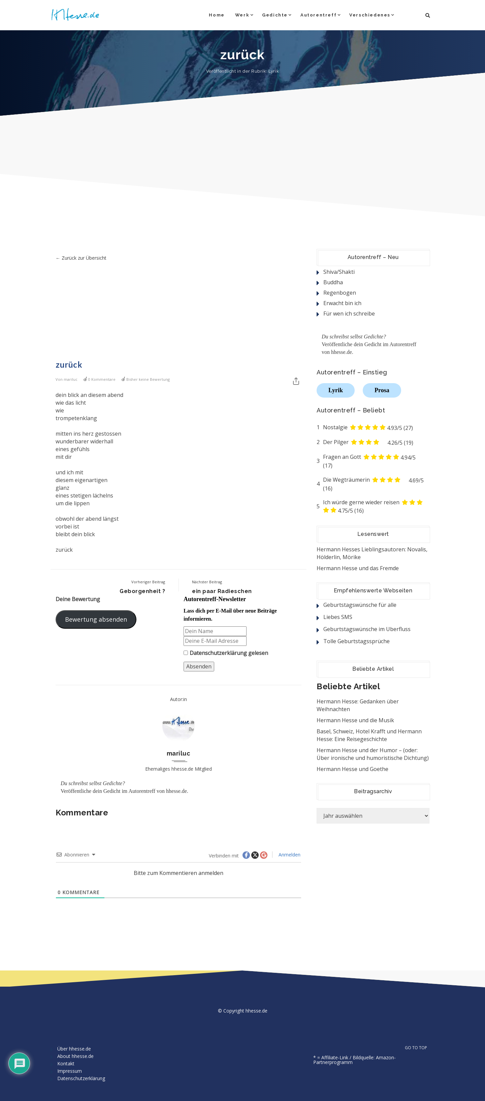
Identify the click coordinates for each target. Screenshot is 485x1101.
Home (216, 14)
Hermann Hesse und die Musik (355, 720)
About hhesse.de (75, 1056)
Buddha (333, 282)
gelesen (226, 653)
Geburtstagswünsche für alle (359, 605)
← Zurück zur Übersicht (81, 258)
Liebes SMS (337, 617)
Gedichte (275, 14)
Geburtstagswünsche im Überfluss (367, 629)
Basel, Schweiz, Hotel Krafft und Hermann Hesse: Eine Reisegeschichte (369, 735)
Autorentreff (318, 14)
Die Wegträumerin (346, 479)
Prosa (382, 390)
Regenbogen (339, 292)
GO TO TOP (419, 1047)
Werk (242, 14)
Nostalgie (335, 427)
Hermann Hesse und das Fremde (358, 568)
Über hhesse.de (74, 1048)
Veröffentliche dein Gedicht (90, 791)
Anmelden (288, 854)
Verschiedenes (369, 14)
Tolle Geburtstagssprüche (356, 641)
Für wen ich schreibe (349, 313)
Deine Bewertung (78, 599)
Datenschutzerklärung (218, 653)
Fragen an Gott (342, 457)
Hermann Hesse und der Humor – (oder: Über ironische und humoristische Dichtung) (373, 754)
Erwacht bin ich (342, 303)
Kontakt (65, 1063)
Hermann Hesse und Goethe (352, 769)
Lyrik (273, 71)
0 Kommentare (102, 379)
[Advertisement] (178, 312)
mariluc (70, 379)
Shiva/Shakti (339, 272)
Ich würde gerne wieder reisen (361, 502)
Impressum (69, 1071)
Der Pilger (336, 442)
